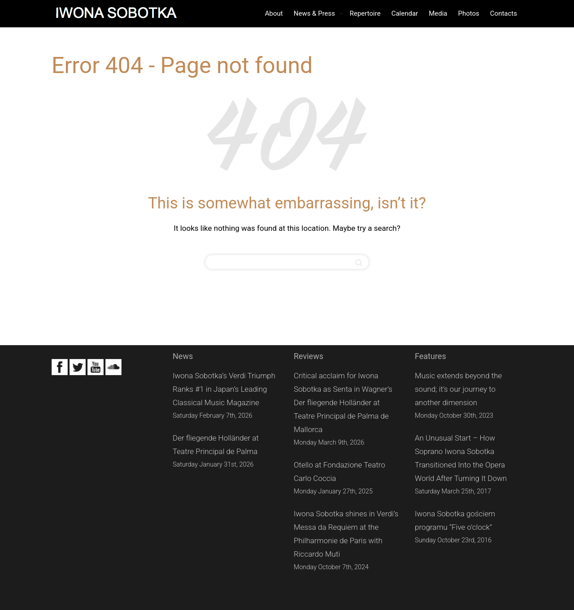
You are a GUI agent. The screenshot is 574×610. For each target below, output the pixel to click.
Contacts (503, 13)
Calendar (404, 13)
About (274, 13)
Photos (468, 13)
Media (438, 13)
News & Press (315, 13)
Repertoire (365, 13)
